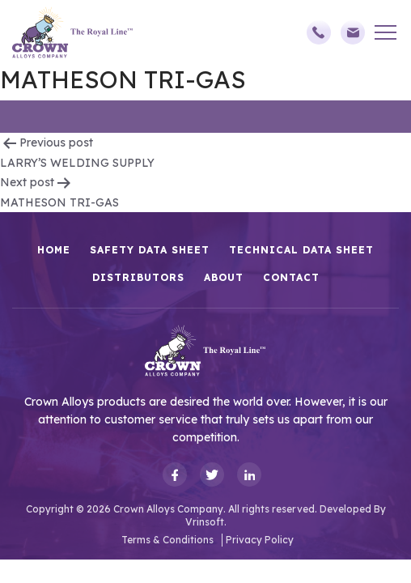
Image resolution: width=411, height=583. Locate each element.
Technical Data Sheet (301, 250)
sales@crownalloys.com (353, 32)
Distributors (138, 277)
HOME (53, 250)
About (224, 277)
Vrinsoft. (206, 522)
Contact (291, 277)
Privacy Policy (260, 540)
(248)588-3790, (319, 32)
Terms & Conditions (167, 540)
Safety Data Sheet (150, 250)
